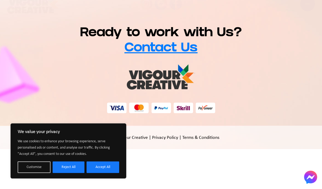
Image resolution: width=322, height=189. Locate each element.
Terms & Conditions (200, 137)
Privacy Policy (165, 137)
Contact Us (161, 49)
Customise (34, 167)
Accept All (102, 167)
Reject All (69, 167)
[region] (68, 150)
